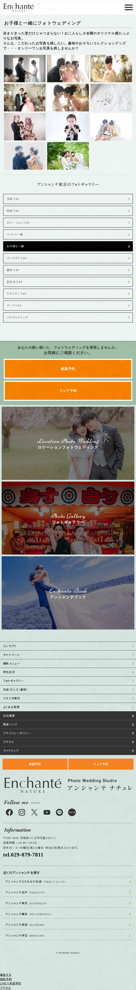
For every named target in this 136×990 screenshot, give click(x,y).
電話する (5, 975)
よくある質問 (11, 707)
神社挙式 (9, 672)
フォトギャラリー (13, 681)
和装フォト (13, 211)
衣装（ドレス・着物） (15, 689)
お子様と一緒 (15, 246)
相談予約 (68, 369)
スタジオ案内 (11, 698)
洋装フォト (13, 199)
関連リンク (10, 724)
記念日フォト (15, 282)
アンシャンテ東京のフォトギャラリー (68, 184)
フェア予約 (68, 390)
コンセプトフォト (17, 258)
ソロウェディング (17, 317)
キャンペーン (11, 655)
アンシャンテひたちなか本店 (35, 881)
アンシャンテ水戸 (25, 892)
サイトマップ (11, 751)
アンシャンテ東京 (26, 903)
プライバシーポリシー (17, 733)
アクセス (8, 742)
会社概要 (9, 716)
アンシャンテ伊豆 (25, 935)
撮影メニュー (11, 663)
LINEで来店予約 (10, 983)
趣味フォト (13, 270)
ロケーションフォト (18, 222)
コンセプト (10, 646)
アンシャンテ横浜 (28, 914)
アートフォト (14, 305)
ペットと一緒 (15, 234)
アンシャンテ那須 (25, 925)
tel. (23, 855)
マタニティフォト (17, 293)
